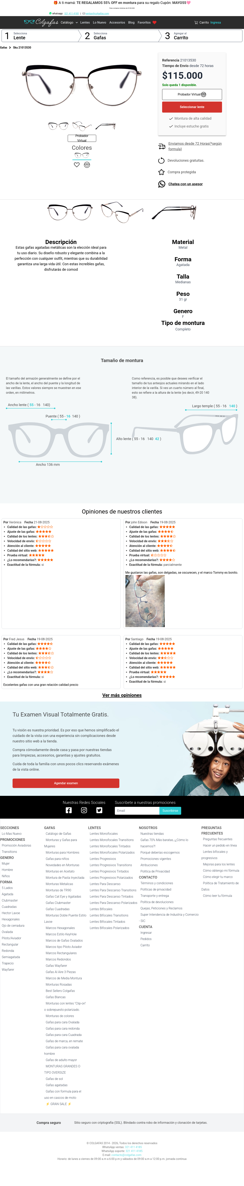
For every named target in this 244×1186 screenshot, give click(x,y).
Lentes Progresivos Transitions (111, 865)
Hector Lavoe (11, 913)
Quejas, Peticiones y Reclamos (161, 908)
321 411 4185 (71, 13)
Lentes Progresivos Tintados (109, 871)
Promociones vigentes (156, 859)
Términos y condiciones (157, 883)
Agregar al (180, 33)
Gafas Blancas (56, 997)
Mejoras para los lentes (219, 864)
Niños (6, 876)
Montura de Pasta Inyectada (65, 878)
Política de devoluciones (157, 902)
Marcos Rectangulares (61, 953)
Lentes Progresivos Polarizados (111, 878)
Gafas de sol (54, 1079)
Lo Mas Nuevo (12, 834)
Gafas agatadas (57, 1085)
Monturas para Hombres (62, 852)
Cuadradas (9, 907)
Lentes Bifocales (101, 909)
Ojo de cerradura (13, 925)
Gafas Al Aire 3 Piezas (61, 972)
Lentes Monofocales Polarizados (112, 852)
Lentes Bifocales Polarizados (109, 928)
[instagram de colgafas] (84, 810)
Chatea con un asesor (185, 184)
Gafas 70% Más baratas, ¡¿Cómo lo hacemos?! (164, 843)
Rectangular (10, 944)
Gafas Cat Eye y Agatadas (63, 896)
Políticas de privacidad (156, 889)
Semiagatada (11, 957)
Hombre (7, 870)
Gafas (100, 37)
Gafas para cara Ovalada (62, 1022)
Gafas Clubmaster (58, 903)
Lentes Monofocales (104, 834)
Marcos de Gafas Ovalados (64, 940)
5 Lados (7, 888)
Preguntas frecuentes (217, 839)
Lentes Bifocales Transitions (109, 915)
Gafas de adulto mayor (61, 1060)
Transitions (9, 852)
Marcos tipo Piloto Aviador (64, 947)
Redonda (8, 951)
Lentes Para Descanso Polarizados (113, 903)
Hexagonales (11, 919)
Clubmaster (10, 900)
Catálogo (67, 22)
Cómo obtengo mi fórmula (221, 870)
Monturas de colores (60, 1016)
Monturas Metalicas (59, 884)
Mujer (6, 863)
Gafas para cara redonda (63, 1028)
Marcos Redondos (58, 959)
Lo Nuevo (99, 22)
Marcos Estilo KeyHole (61, 934)
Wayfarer (8, 969)
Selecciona (20, 33)
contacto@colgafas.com (126, 1155)
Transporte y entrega (155, 896)
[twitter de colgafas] (99, 810)
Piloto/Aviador (11, 938)
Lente (19, 37)
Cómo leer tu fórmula (217, 896)
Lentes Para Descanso (105, 884)
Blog (131, 22)
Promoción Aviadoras (16, 845)
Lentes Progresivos (103, 859)
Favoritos (147, 23)
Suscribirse (170, 811)
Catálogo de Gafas (58, 834)
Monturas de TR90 (58, 890)
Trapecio (8, 963)
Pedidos (146, 939)
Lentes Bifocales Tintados (107, 922)
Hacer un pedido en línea (220, 845)
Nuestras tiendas (152, 834)
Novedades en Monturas (62, 865)
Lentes (85, 22)
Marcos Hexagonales (60, 928)
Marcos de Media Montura (64, 978)
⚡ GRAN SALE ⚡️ (58, 1104)
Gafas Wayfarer (56, 966)
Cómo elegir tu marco (218, 877)
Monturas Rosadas (59, 984)
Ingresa (215, 22)
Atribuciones (149, 865)
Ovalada (7, 932)
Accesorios (117, 22)
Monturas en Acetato (60, 871)
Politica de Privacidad (155, 871)
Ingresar (146, 933)
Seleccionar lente (192, 107)
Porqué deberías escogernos (160, 852)
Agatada (7, 894)
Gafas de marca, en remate (64, 1041)
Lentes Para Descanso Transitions (113, 890)
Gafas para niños (57, 859)
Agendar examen (66, 783)
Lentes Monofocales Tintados (110, 846)
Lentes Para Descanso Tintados (111, 896)
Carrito (181, 37)
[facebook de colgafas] (69, 810)
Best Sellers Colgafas (60, 991)
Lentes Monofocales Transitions (112, 840)
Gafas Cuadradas (57, 909)
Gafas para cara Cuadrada (63, 1035)
